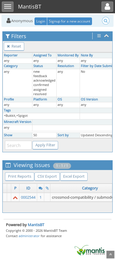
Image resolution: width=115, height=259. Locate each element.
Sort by (63, 135)
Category (11, 66)
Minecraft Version (17, 122)
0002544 (28, 197)
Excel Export (74, 176)
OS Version (89, 99)
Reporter (11, 55)
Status (38, 66)
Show (8, 135)
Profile (9, 99)
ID (28, 188)
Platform (40, 99)
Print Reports (19, 176)
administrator (29, 236)
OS (60, 99)
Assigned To (42, 55)
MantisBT (36, 224)
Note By (87, 55)
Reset (14, 46)
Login (40, 21)
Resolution (66, 66)
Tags (7, 110)
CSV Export (47, 176)
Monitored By (68, 55)
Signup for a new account (69, 21)
